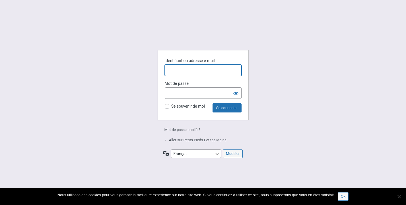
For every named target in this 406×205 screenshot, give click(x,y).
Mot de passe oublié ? (182, 130)
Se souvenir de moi (188, 106)
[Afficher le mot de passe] (236, 93)
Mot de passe (177, 83)
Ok (343, 196)
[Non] (399, 196)
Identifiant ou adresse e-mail (190, 60)
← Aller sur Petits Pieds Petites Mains (195, 140)
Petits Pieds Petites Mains (203, 31)
